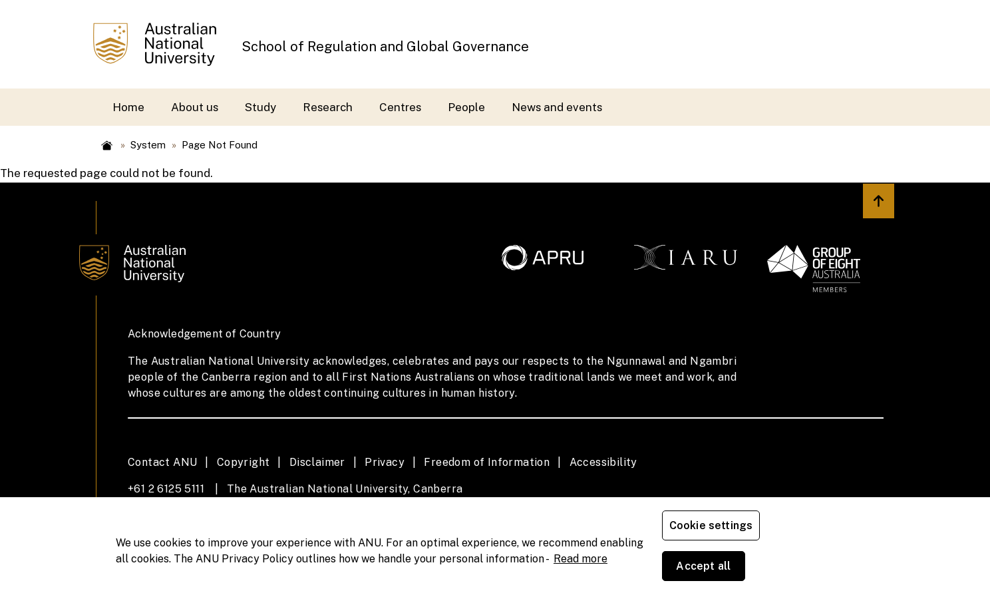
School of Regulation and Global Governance (385, 47)
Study (260, 107)
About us (194, 107)
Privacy (385, 462)
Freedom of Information (487, 462)
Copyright (243, 462)
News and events (557, 107)
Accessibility (603, 462)
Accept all (817, 571)
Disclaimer (317, 462)
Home (128, 107)
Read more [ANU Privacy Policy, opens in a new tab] (580, 578)
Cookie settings (713, 571)
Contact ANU (162, 462)
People (466, 107)
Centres (400, 107)
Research (328, 107)
